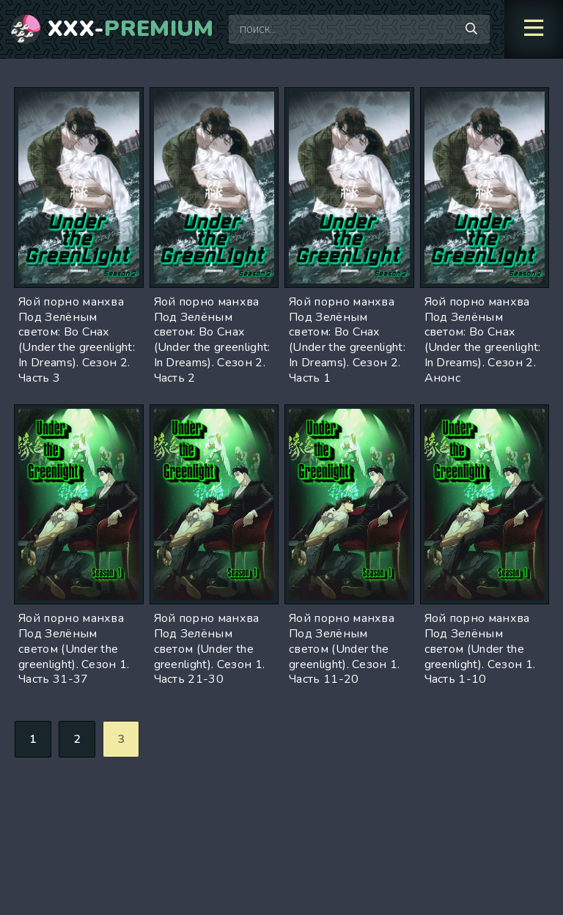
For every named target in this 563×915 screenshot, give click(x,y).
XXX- (131, 29)
